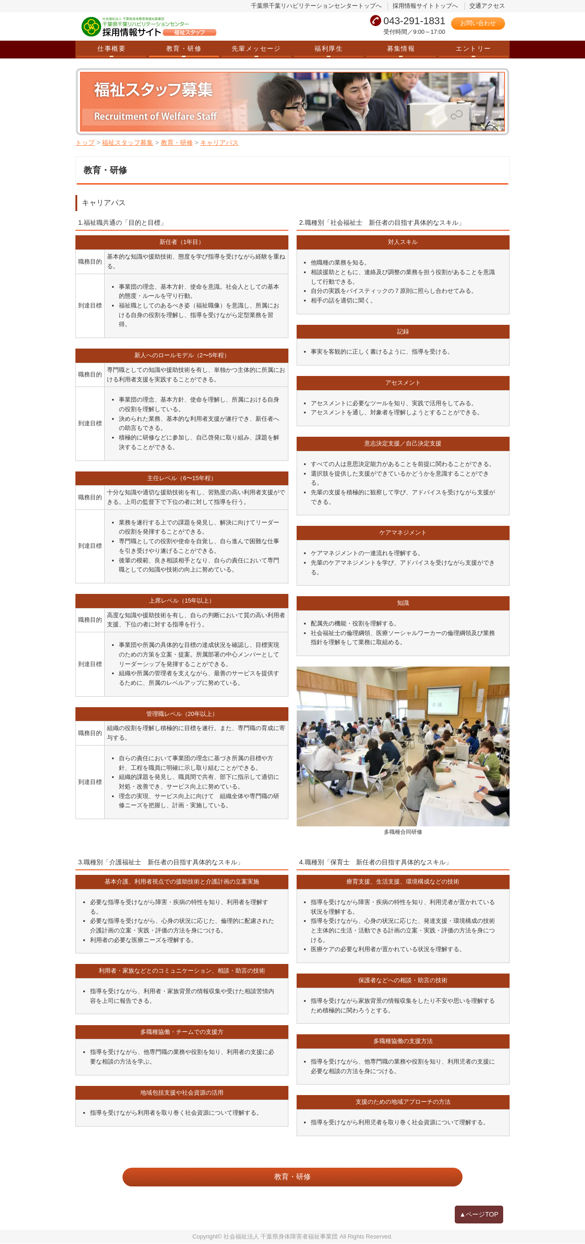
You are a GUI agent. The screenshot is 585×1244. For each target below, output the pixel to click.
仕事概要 (111, 48)
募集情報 (401, 48)
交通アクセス (487, 5)
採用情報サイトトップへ (425, 5)
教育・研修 (184, 48)
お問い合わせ (478, 23)
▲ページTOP (479, 1214)
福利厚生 (328, 48)
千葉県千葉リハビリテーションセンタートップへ (316, 5)
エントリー (473, 48)
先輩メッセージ (256, 48)
